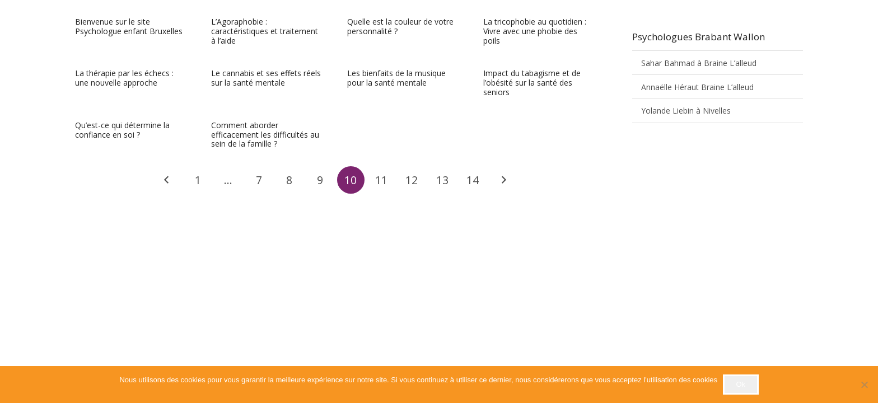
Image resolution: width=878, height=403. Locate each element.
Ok (740, 384)
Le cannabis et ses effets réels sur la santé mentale (266, 78)
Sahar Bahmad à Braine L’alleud (698, 63)
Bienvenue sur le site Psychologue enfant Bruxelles (129, 26)
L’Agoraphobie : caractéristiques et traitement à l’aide (264, 31)
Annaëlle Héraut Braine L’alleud (697, 87)
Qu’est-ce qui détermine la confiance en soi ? (122, 130)
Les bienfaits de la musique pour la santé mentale (396, 78)
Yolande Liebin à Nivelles (686, 110)
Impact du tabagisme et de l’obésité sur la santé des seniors (532, 83)
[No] (864, 384)
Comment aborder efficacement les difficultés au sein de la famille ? (265, 134)
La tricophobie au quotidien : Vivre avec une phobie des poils (534, 31)
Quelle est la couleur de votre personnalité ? (400, 26)
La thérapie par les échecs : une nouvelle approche (124, 78)
